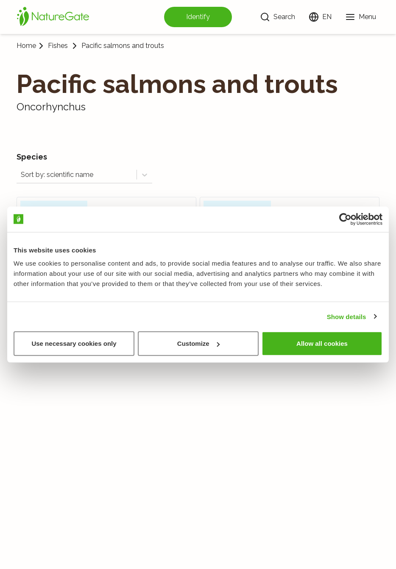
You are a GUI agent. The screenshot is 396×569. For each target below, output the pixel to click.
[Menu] (360, 17)
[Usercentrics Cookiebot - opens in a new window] (345, 219)
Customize (198, 343)
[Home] (53, 17)
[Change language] (320, 17)
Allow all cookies (322, 343)
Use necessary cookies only (73, 343)
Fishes (58, 45)
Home (26, 46)
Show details (346, 316)
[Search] (277, 17)
